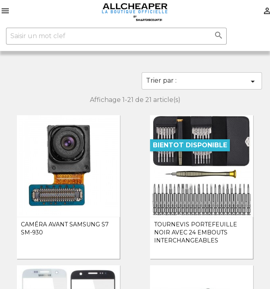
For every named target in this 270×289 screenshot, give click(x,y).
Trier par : (202, 81)
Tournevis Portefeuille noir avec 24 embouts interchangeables (195, 232)
